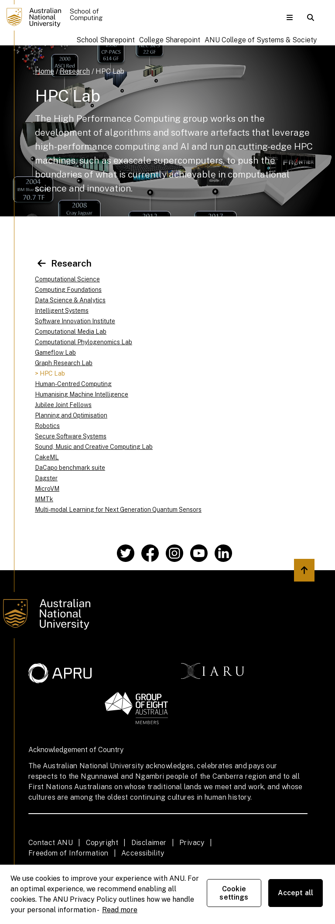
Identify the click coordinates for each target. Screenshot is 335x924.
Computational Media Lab (70, 331)
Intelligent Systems (62, 310)
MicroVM (47, 488)
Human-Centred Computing (73, 383)
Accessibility (142, 853)
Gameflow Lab (55, 352)
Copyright (102, 842)
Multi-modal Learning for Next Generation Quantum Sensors (118, 509)
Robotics (47, 425)
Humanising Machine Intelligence (81, 394)
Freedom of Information (68, 853)
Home (44, 71)
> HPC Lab (50, 373)
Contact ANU (50, 842)
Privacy (192, 842)
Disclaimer (149, 842)
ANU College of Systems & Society (261, 40)
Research (75, 71)
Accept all (296, 893)
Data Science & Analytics (70, 300)
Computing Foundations (68, 289)
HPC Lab (110, 71)
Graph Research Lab (63, 362)
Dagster (46, 478)
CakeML (47, 457)
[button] (289, 17)
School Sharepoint (105, 40)
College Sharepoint (169, 40)
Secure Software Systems (70, 436)
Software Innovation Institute (75, 321)
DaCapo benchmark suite (70, 467)
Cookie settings (233, 893)
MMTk (44, 499)
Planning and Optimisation (71, 415)
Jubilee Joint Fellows (63, 404)
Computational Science (67, 279)
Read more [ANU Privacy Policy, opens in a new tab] (119, 910)
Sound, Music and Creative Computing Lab (94, 446)
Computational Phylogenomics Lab (83, 342)
